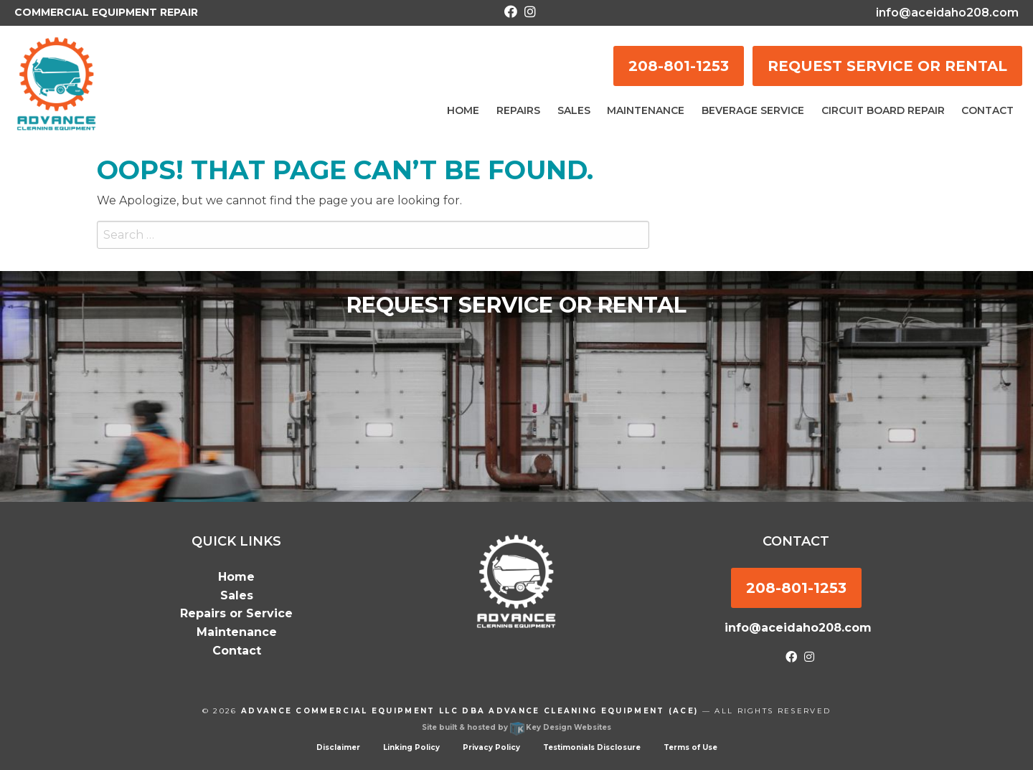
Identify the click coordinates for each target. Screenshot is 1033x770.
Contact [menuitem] (987, 110)
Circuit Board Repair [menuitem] (883, 110)
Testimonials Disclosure (592, 747)
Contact (236, 650)
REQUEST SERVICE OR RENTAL (887, 66)
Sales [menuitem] (573, 110)
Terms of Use (690, 747)
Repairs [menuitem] (518, 110)
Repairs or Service (236, 613)
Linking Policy (411, 747)
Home (236, 577)
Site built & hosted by (516, 727)
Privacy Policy (491, 747)
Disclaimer (338, 747)
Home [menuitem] (463, 110)
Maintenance (237, 632)
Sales (236, 595)
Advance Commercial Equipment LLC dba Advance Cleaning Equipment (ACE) (469, 711)
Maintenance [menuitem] (645, 110)
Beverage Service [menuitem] (753, 110)
